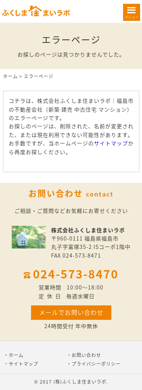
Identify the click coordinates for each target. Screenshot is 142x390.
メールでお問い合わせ (71, 312)
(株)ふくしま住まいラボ (79, 381)
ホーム (10, 76)
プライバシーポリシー (96, 363)
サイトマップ (111, 143)
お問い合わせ (86, 355)
